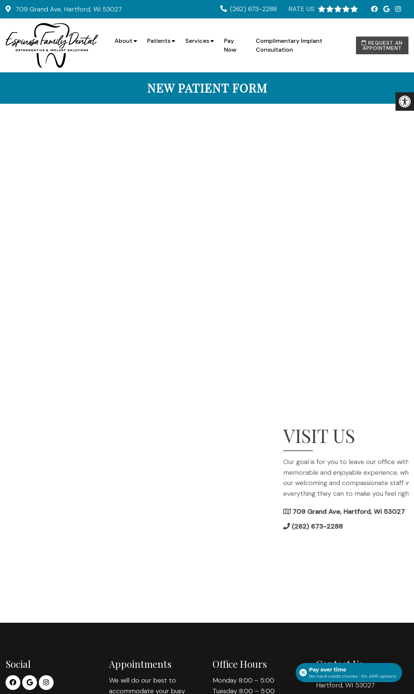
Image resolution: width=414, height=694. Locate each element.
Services (197, 41)
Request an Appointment (382, 45)
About (123, 41)
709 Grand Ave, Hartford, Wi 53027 (68, 9)
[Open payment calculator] (349, 672)
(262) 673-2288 (253, 8)
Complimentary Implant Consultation (289, 45)
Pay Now (230, 45)
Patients (158, 41)
